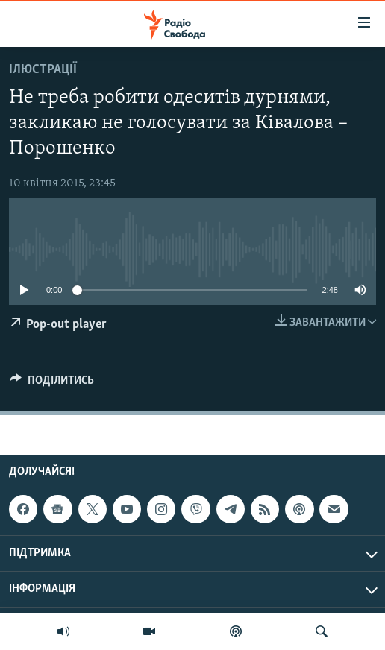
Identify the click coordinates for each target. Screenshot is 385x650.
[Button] (52, 384)
